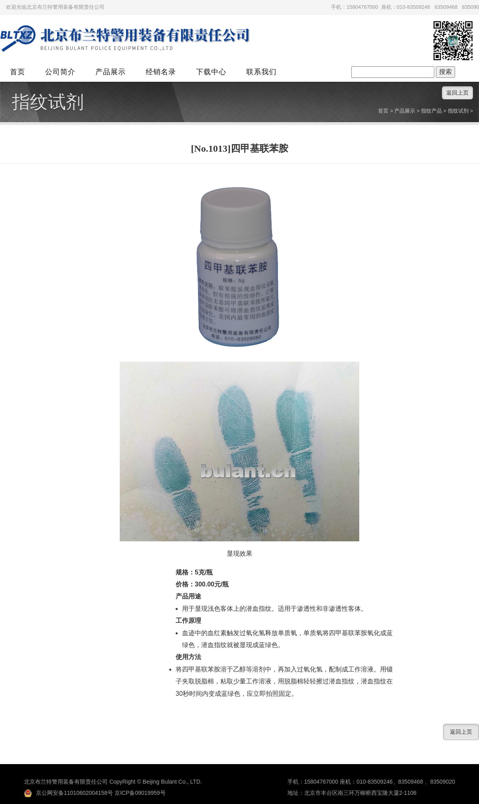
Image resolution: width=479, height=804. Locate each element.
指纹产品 (431, 111)
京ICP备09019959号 (140, 793)
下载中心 (211, 72)
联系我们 (261, 72)
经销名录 (161, 72)
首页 (17, 72)
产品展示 (110, 72)
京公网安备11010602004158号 (68, 793)
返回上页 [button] (457, 92)
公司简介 (60, 72)
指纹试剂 (48, 102)
